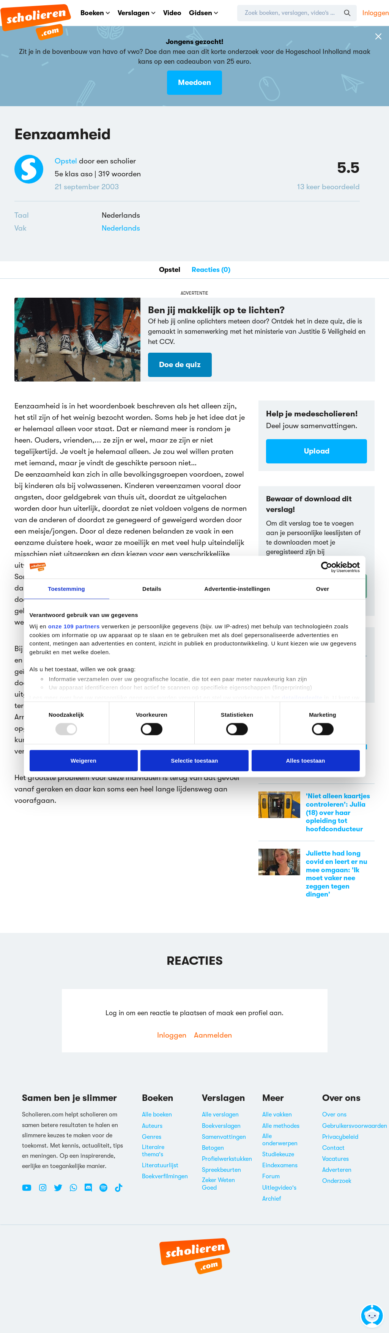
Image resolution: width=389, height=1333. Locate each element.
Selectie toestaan (194, 760)
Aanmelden (213, 1035)
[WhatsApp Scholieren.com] (76, 1191)
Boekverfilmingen (165, 1176)
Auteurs (152, 1126)
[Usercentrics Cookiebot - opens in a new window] (326, 567)
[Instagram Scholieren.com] (45, 1191)
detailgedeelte (302, 697)
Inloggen (375, 13)
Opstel (66, 161)
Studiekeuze (278, 1154)
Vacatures (335, 1159)
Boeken (95, 13)
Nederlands (121, 228)
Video (172, 13)
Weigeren (83, 760)
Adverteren (336, 1170)
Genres (151, 1137)
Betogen (213, 1148)
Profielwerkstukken (227, 1159)
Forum (271, 1176)
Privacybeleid (340, 1137)
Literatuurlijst (160, 1165)
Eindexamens (280, 1165)
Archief (271, 1198)
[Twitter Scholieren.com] (61, 1191)
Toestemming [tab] (66, 588)
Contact (333, 1148)
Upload (316, 451)
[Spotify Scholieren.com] (106, 1191)
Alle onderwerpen (280, 1140)
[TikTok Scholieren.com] (118, 1191)
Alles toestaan (305, 760)
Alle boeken (157, 1114)
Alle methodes (280, 1126)
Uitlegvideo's (279, 1187)
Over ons (334, 1114)
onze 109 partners (74, 626)
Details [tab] (151, 588)
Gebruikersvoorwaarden (354, 1126)
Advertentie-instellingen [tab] (237, 588)
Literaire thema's (153, 1151)
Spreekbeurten (221, 1170)
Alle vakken (277, 1114)
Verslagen (137, 13)
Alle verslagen (220, 1114)
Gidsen (203, 13)
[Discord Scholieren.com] (91, 1191)
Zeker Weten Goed (218, 1184)
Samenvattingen (224, 1137)
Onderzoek (336, 1181)
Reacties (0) (211, 269)
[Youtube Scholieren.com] (29, 1191)
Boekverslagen (221, 1126)
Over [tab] (322, 588)
